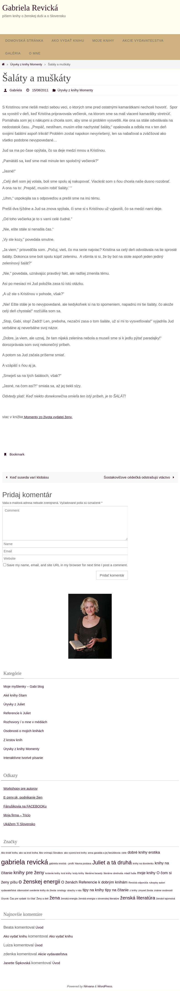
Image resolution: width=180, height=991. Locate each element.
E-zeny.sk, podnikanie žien (26, 797)
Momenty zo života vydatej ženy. (50, 417)
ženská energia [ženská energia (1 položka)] (69, 899)
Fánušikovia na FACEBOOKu (28, 806)
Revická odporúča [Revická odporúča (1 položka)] (138, 882)
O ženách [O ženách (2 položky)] (69, 882)
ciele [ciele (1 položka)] (124, 853)
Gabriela (16, 90)
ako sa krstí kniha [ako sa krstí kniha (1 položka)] (28, 853)
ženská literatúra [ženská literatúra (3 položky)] (137, 898)
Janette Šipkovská (19, 963)
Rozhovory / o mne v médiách (29, 722)
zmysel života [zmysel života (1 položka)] (145, 890)
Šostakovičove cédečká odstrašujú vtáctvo (138, 477)
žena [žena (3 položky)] (55, 898)
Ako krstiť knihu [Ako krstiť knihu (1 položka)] (9, 853)
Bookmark (18, 454)
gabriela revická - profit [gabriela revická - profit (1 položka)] (61, 863)
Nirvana (89, 986)
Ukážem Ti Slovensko (22, 824)
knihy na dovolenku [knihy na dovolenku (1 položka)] (143, 863)
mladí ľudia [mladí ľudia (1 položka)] (130, 873)
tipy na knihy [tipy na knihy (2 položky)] (93, 890)
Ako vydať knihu (17, 936)
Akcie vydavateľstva (55, 954)
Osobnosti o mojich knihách (27, 731)
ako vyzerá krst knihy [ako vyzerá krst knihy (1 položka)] (75, 853)
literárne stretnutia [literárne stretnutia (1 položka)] (113, 873)
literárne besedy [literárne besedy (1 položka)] (94, 873)
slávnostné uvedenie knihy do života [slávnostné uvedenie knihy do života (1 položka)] (36, 890)
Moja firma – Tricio (19, 815)
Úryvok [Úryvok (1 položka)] (5, 899)
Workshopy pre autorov (23, 788)
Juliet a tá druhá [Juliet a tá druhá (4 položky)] (112, 863)
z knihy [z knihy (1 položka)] (133, 890)
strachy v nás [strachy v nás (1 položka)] (74, 890)
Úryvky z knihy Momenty (26, 64)
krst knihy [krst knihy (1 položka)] (66, 873)
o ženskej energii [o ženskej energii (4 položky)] (39, 882)
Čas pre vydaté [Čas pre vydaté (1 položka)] (18, 899)
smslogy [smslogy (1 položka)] (61, 890)
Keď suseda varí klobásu (27, 477)
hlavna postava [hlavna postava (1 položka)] (83, 863)
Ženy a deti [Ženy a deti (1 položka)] (42, 899)
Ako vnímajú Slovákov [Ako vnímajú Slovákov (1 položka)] (51, 853)
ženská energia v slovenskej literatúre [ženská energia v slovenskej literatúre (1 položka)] (99, 899)
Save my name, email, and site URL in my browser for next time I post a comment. (67, 565)
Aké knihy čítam (17, 695)
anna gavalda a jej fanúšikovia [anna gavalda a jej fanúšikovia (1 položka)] (104, 853)
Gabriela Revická (30, 7)
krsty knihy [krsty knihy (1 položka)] (78, 873)
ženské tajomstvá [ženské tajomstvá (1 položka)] (165, 899)
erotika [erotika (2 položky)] (154, 852)
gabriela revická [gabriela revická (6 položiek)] (24, 862)
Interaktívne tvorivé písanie (26, 758)
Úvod (40, 927)
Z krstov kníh (14, 740)
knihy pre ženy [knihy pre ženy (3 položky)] (28, 872)
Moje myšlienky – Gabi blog (27, 686)
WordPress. (105, 986)
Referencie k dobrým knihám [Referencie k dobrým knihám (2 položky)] (103, 882)
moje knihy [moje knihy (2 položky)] (146, 873)
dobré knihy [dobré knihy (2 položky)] (138, 852)
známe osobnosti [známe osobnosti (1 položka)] (163, 890)
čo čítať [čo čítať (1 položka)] (31, 899)
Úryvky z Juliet (16, 704)
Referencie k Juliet (19, 713)
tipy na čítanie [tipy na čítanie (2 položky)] (117, 890)
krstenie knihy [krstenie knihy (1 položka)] (52, 873)
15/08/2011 (43, 90)
